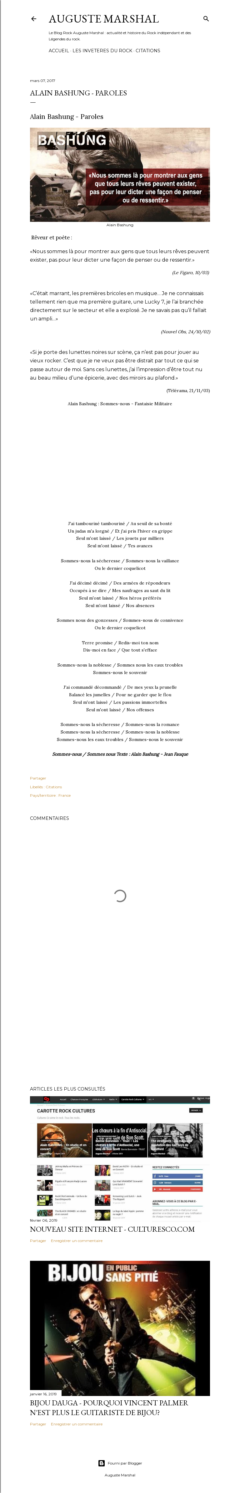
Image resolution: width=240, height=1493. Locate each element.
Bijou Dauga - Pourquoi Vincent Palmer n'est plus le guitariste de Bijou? (109, 1407)
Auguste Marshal (104, 18)
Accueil (59, 51)
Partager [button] (38, 778)
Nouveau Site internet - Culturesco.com (112, 1229)
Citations (148, 51)
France (64, 795)
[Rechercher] (206, 17)
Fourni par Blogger (120, 1463)
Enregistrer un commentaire (76, 1240)
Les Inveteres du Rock (102, 51)
